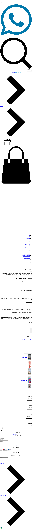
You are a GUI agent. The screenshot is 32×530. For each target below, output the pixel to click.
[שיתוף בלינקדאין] (31, 330)
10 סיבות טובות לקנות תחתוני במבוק (27, 339)
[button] (16, 183)
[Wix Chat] (6, 392)
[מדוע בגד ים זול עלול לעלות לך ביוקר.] (16, 342)
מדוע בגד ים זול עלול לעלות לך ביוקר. (26, 343)
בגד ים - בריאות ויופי (27, 254)
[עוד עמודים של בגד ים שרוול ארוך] (29, 241)
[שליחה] (1, 441)
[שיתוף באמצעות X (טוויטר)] (31, 329)
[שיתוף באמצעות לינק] (31, 331)
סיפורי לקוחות (28, 259)
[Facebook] (2, 3)
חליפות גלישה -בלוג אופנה (26, 257)
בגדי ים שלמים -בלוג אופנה (26, 255)
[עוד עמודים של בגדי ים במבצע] (29, 250)
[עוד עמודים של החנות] (29, 236)
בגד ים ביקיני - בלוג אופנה (26, 256)
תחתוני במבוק (28, 260)
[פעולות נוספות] (31, 271)
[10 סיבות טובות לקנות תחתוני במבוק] (16, 338)
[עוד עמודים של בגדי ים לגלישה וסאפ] (29, 245)
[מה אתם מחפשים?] (28, 69)
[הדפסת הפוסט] (31, 332)
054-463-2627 (15, 434)
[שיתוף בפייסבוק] (31, 328)
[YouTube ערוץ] (2, 430)
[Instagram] (2, 2)
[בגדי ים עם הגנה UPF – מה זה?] (16, 346)
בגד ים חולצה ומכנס (27, 258)
